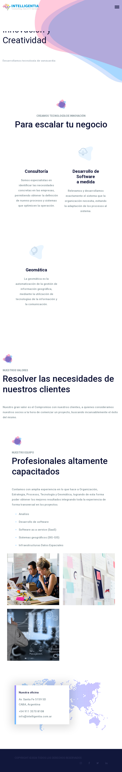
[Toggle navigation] (118, 7)
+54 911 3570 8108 (31, 711)
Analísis (24, 514)
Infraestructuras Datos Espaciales (41, 545)
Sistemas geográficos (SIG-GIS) (39, 537)
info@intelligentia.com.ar (35, 716)
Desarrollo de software (34, 522)
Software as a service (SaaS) (37, 529)
